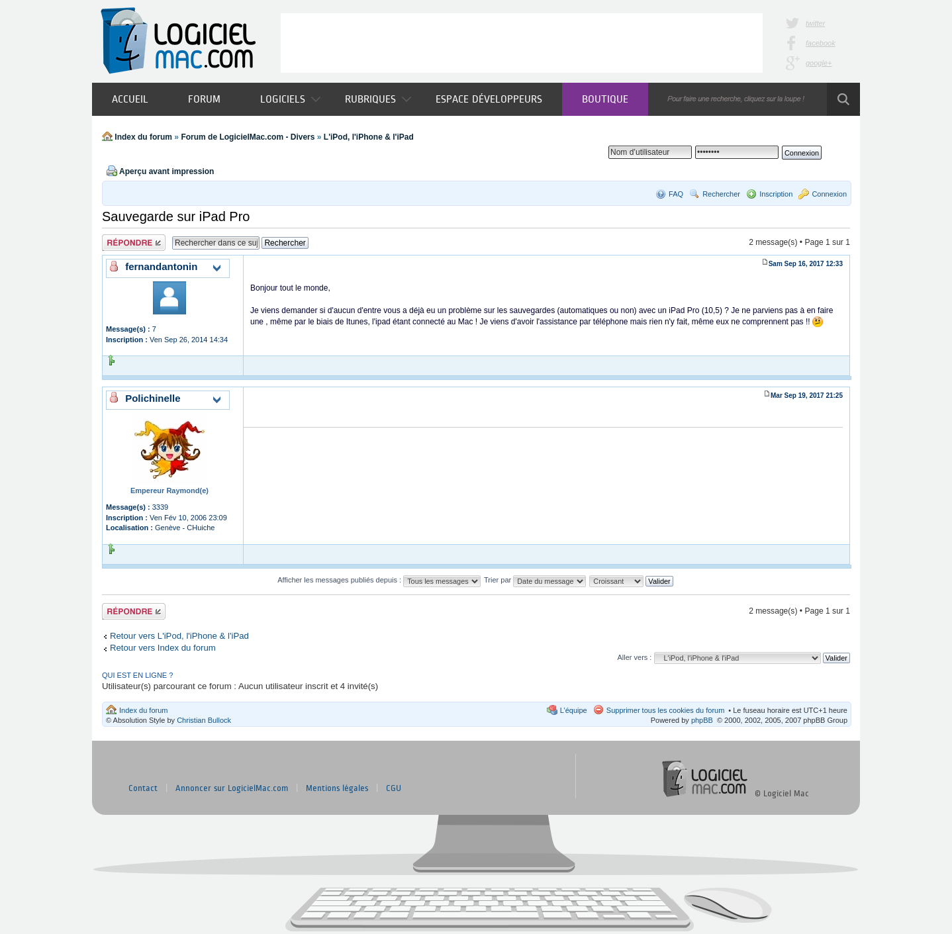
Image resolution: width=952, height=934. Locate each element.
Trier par (535, 580)
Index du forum (143, 137)
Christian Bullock (204, 720)
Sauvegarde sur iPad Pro (176, 216)
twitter (815, 23)
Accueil (130, 99)
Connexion (829, 194)
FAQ (676, 194)
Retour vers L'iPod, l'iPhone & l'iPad (179, 636)
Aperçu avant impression (166, 171)
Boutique (605, 99)
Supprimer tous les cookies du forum (665, 710)
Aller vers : (634, 657)
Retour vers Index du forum (163, 648)
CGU (393, 788)
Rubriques (378, 99)
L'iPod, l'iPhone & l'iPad (369, 137)
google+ (819, 63)
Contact (143, 788)
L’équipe (573, 710)
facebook (820, 43)
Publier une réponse (134, 242)
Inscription (775, 194)
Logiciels (290, 99)
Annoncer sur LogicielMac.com (231, 788)
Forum (204, 99)
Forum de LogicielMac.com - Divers (247, 137)
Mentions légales (337, 788)
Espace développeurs (489, 99)
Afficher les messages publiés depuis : (379, 580)
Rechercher (721, 194)
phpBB (702, 720)
